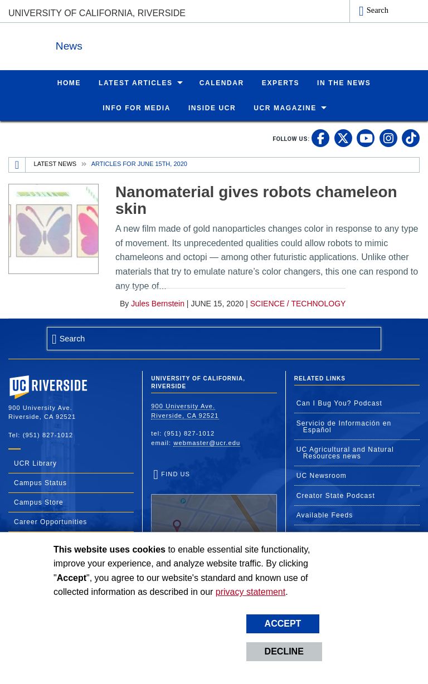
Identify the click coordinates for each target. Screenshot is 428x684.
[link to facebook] (320, 137)
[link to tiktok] (411, 137)
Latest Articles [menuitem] (136, 82)
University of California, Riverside (97, 13)
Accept (283, 623)
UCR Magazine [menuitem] (285, 107)
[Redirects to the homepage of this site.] (17, 164)
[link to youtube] (365, 137)
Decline (284, 651)
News (130, 44)
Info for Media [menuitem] (137, 107)
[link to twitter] (343, 137)
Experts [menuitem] (280, 82)
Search (377, 10)
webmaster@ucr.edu (206, 442)
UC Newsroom (321, 475)
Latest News (55, 163)
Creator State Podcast (335, 495)
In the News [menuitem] (344, 82)
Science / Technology (298, 303)
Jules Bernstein (157, 303)
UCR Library (35, 463)
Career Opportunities (50, 521)
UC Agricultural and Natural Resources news (345, 452)
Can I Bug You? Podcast (339, 403)
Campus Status (40, 482)
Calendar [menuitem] (222, 82)
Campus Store (39, 502)
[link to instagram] (388, 137)
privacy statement (250, 592)
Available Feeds (324, 515)
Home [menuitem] (69, 82)
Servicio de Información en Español (344, 426)
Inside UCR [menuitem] (212, 107)
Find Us (213, 504)
